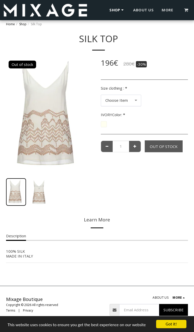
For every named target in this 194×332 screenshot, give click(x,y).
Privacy (28, 310)
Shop (23, 24)
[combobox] (121, 100)
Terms (10, 310)
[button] (186, 10)
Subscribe (173, 309)
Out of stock (164, 146)
